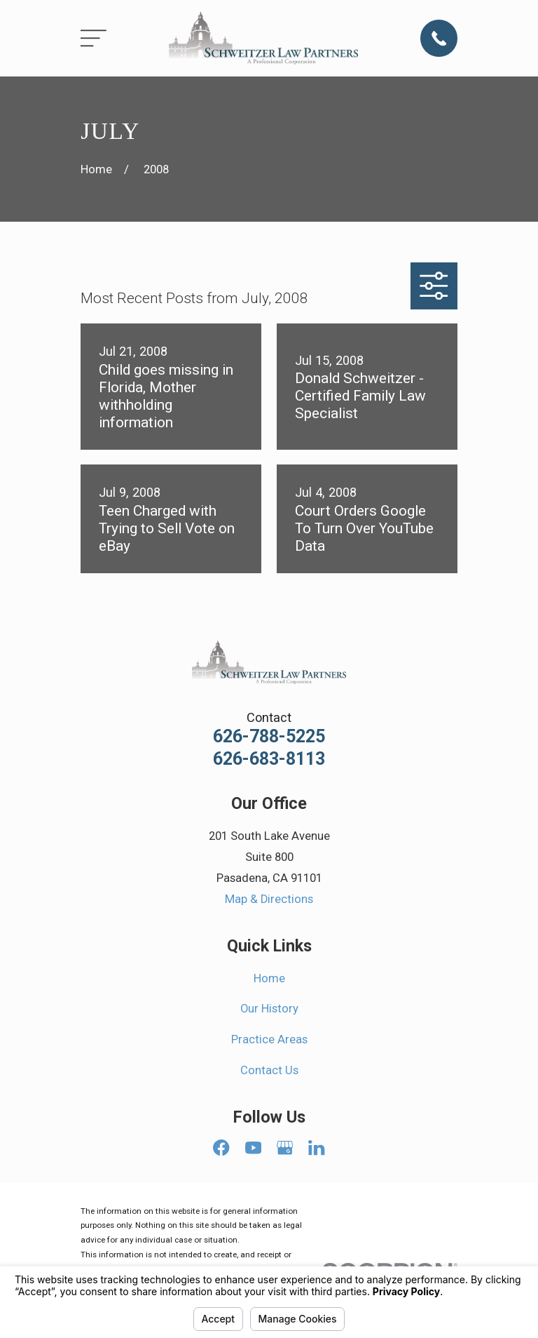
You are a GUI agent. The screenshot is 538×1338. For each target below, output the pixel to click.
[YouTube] (253, 1147)
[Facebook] (221, 1147)
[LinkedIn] (316, 1147)
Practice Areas (269, 1039)
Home (269, 978)
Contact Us (269, 1070)
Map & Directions (269, 899)
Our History (269, 1008)
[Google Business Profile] (285, 1147)
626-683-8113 (269, 759)
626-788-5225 (269, 736)
